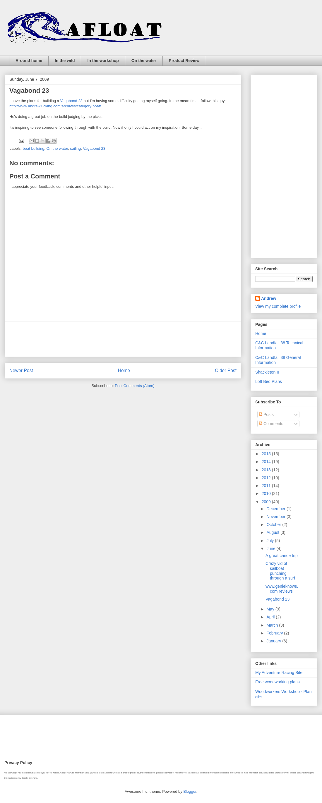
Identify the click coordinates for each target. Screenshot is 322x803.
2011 (267, 485)
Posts (266, 414)
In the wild (65, 60)
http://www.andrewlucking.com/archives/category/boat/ (55, 106)
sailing (75, 148)
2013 (267, 469)
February (275, 633)
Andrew (268, 298)
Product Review (184, 60)
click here (33, 778)
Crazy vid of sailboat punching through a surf (280, 570)
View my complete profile (278, 306)
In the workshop (103, 60)
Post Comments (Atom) (134, 386)
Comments (271, 423)
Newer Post (21, 370)
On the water (143, 60)
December (276, 508)
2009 (267, 501)
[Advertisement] (122, 339)
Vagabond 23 (71, 101)
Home (124, 370)
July (270, 540)
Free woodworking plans (277, 682)
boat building (33, 148)
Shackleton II (267, 372)
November (276, 516)
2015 (267, 453)
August (273, 532)
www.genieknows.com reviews (282, 589)
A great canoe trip (282, 555)
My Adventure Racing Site (278, 672)
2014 (267, 461)
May (270, 609)
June (271, 548)
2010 (267, 493)
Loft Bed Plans (268, 381)
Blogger (189, 791)
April (271, 617)
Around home (29, 60)
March (272, 625)
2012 (267, 477)
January (274, 641)
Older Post (226, 370)
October (274, 524)
